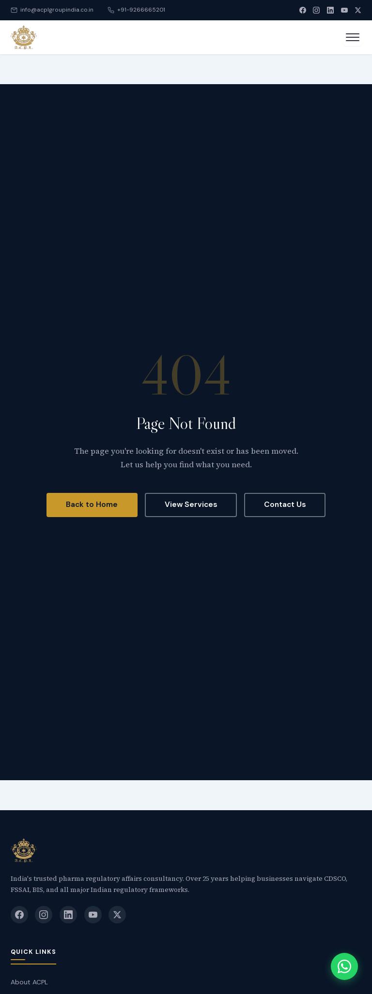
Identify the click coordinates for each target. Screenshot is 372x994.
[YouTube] (344, 10)
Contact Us (285, 504)
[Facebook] (302, 10)
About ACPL (29, 982)
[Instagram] (316, 10)
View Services (191, 504)
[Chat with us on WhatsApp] (344, 966)
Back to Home (92, 504)
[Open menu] (352, 37)
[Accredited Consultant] (24, 37)
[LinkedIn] (330, 10)
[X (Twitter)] (358, 10)
